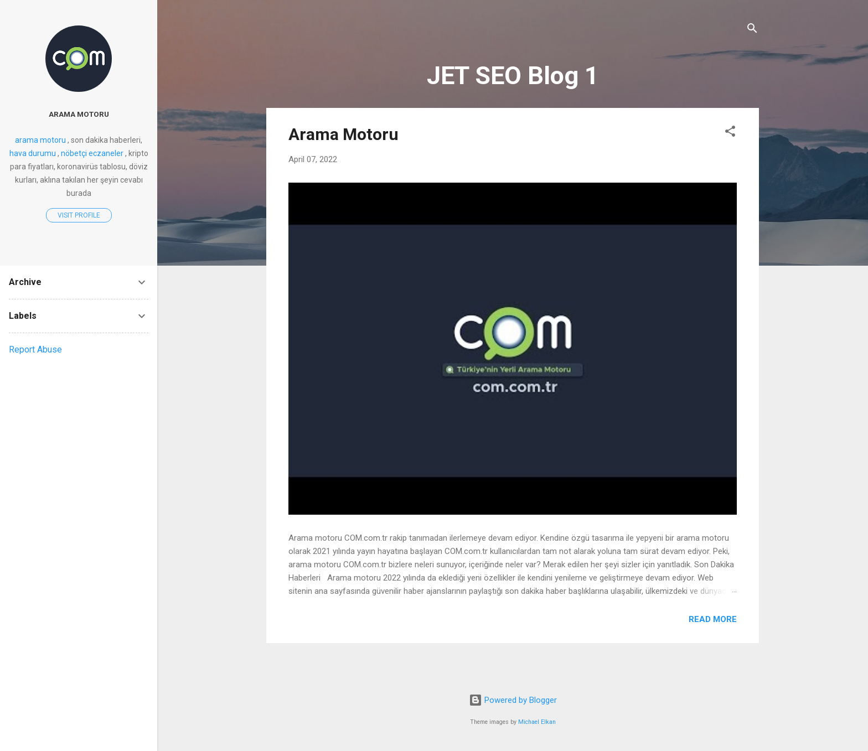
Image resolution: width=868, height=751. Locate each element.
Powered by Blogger (513, 700)
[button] (730, 133)
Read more (713, 619)
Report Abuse (35, 349)
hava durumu (32, 153)
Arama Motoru (343, 134)
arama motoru (79, 114)
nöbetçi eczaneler (92, 153)
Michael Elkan (537, 722)
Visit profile (79, 215)
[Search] (752, 30)
